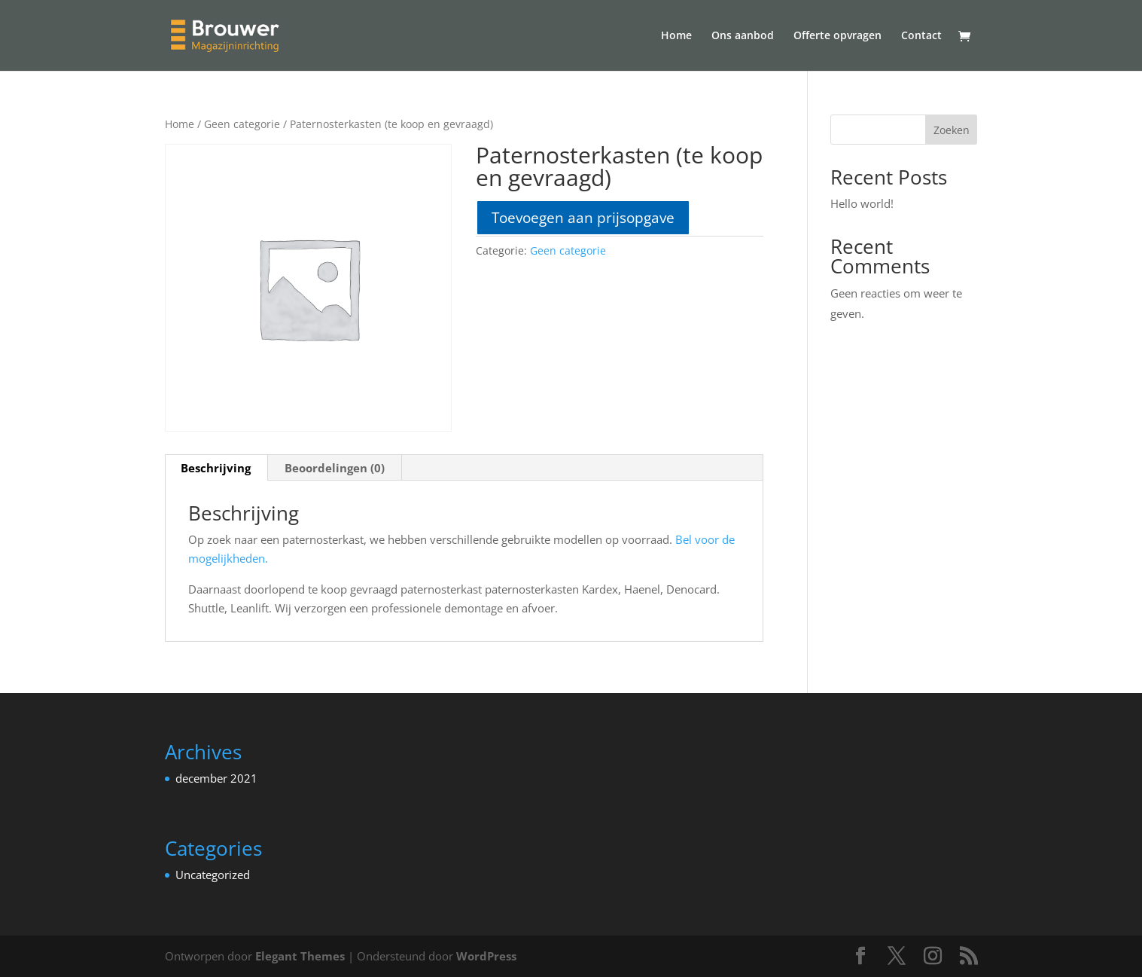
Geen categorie (242, 124)
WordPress (486, 955)
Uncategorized (212, 874)
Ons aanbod (742, 36)
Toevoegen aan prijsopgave (583, 217)
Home (676, 36)
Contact (921, 36)
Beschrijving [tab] (216, 467)
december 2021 (216, 778)
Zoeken (951, 130)
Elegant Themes (300, 955)
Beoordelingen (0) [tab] (335, 467)
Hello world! (862, 203)
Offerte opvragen (837, 36)
